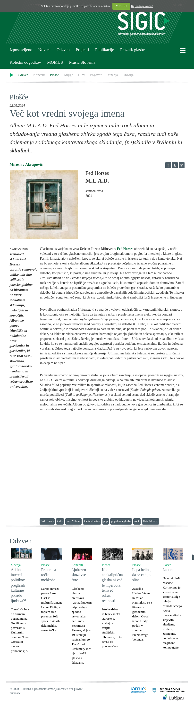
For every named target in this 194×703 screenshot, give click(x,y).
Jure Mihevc (73, 521)
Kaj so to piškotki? (142, 6)
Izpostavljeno (21, 49)
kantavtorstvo (92, 521)
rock (136, 521)
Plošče (54, 75)
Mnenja (112, 75)
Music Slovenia (82, 62)
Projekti (82, 49)
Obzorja (128, 75)
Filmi (81, 75)
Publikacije (104, 49)
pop (105, 521)
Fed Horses (47, 521)
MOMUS (55, 62)
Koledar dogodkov (25, 62)
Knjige (68, 75)
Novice (44, 49)
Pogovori (96, 75)
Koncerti (39, 75)
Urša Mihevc (150, 521)
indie (60, 521)
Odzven (63, 49)
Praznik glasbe (132, 49)
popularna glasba (121, 521)
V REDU (121, 6)
